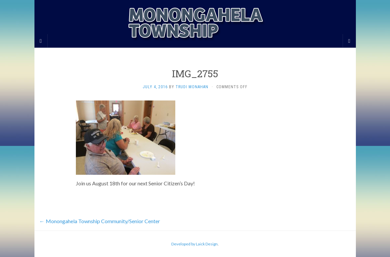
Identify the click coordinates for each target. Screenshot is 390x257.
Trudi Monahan (192, 87)
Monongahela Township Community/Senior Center (99, 221)
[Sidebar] (41, 40)
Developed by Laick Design (194, 243)
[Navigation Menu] (349, 40)
